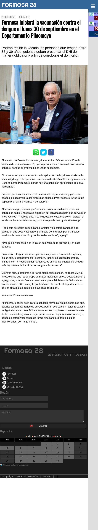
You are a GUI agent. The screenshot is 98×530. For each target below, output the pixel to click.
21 (34, 456)
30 (57, 461)
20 (20, 456)
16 (57, 452)
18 (80, 452)
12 (7, 452)
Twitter (7, 378)
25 (80, 456)
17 (69, 452)
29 (46, 461)
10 (69, 448)
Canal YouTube (12, 382)
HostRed (47, 476)
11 (80, 448)
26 (7, 461)
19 (7, 456)
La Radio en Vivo (12, 387)
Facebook (9, 373)
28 (34, 461)
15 (46, 452)
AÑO (29, 436)
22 (46, 456)
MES (35, 436)
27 (20, 461)
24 (69, 456)
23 (57, 456)
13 (20, 452)
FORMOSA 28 (19, 4)
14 (34, 452)
